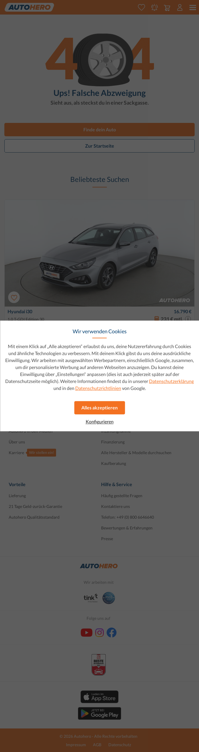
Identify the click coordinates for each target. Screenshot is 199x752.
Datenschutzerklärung (171, 381)
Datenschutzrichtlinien (98, 388)
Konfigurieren (100, 421)
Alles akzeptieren (99, 407)
